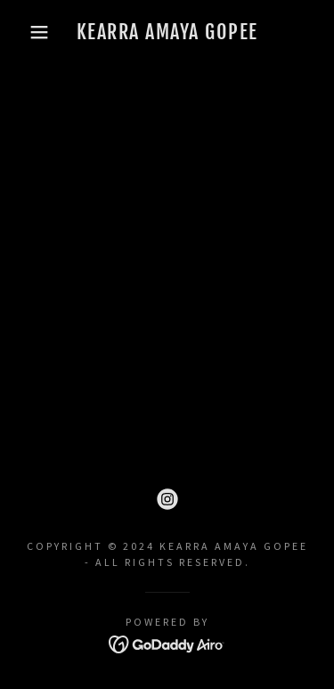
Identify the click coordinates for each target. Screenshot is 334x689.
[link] (167, 32)
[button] (26, 32)
